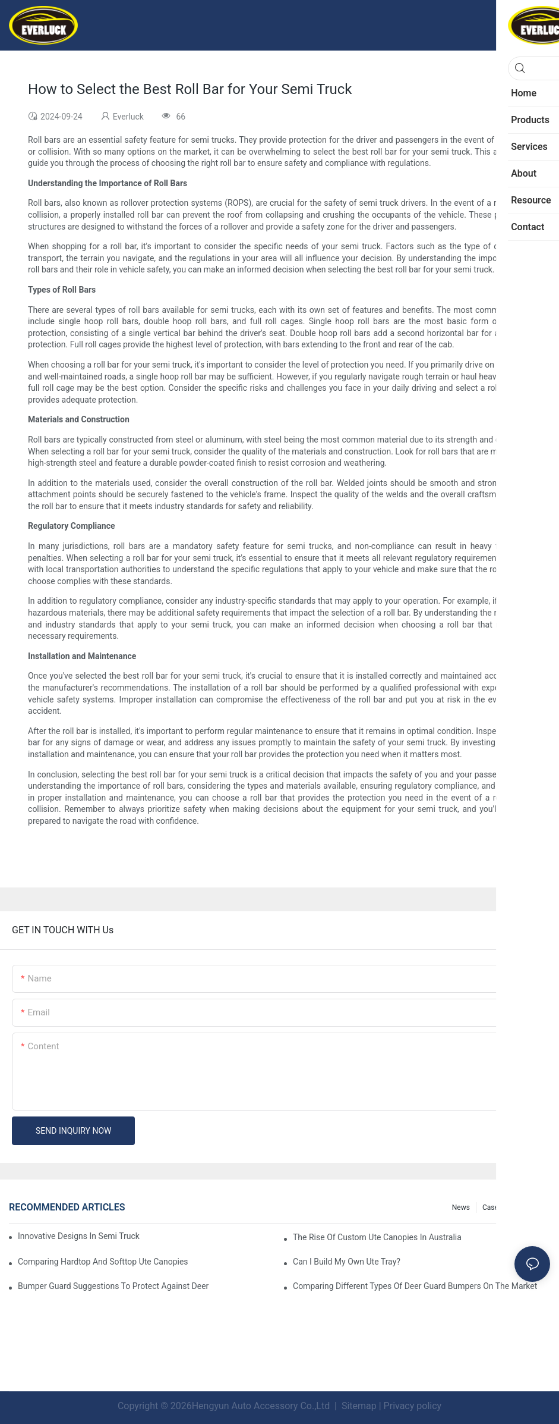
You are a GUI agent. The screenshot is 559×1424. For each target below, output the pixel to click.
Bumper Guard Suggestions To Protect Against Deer (113, 1286)
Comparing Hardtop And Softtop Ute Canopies (103, 1261)
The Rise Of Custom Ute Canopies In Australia (377, 1237)
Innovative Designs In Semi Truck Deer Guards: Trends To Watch (80, 1236)
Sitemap (358, 1406)
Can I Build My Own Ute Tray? (346, 1261)
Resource (529, 1207)
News (461, 1207)
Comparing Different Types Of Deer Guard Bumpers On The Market (415, 1286)
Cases (492, 1207)
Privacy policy (413, 1406)
